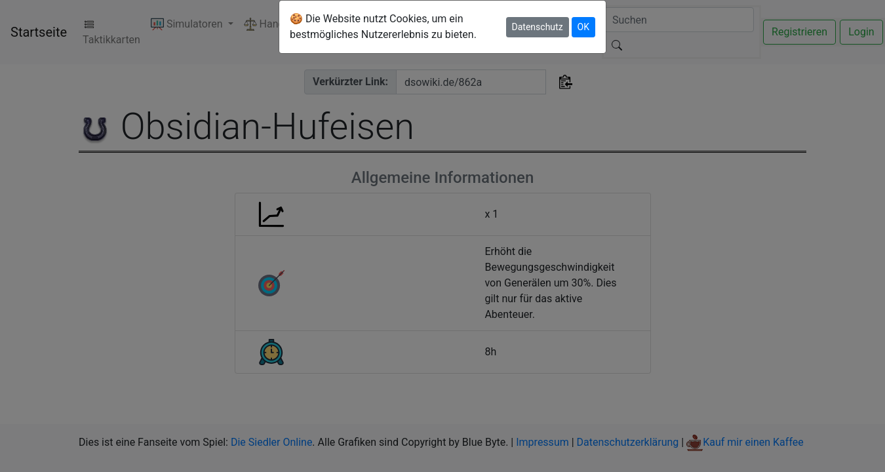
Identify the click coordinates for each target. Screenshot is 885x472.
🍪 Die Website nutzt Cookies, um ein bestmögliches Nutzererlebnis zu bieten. (383, 26)
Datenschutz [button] (537, 27)
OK (583, 27)
